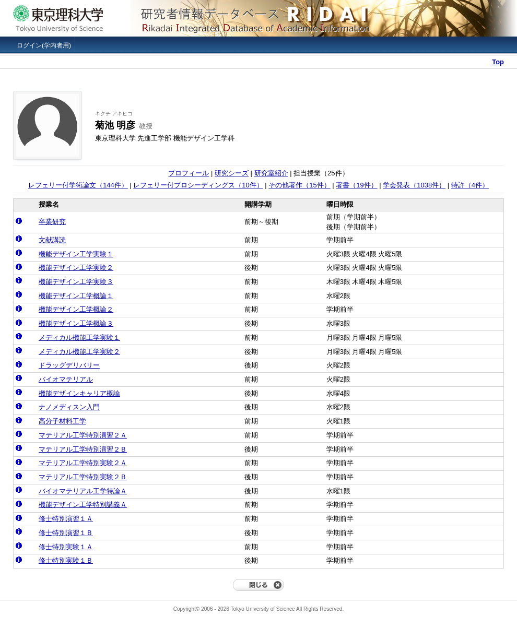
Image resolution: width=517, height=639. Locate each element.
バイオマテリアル (66, 379)
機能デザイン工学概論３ (76, 323)
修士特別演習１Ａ (66, 519)
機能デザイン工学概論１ (76, 296)
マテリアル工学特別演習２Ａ (83, 435)
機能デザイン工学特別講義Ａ (83, 504)
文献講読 (52, 240)
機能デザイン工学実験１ (76, 254)
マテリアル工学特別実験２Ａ (83, 463)
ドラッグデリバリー (69, 365)
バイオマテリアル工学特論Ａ (83, 491)
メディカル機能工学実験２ (79, 352)
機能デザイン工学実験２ (76, 267)
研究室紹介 (271, 173)
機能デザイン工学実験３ (76, 282)
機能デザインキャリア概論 (79, 393)
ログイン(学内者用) (44, 45)
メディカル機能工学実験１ (79, 337)
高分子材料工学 (62, 421)
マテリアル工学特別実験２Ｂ (83, 477)
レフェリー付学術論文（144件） (78, 185)
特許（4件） (470, 185)
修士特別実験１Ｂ (66, 560)
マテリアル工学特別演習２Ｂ (83, 449)
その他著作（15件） (299, 185)
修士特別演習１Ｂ (66, 533)
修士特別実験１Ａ (66, 547)
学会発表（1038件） (414, 185)
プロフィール (188, 173)
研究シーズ (232, 173)
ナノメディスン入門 (69, 407)
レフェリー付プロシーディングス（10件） (198, 185)
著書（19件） (356, 185)
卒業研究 (52, 222)
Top (498, 62)
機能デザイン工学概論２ (76, 309)
